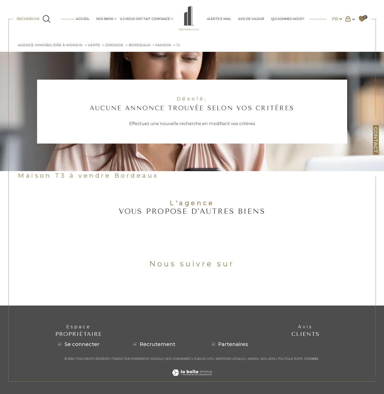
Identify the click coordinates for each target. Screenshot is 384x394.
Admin (253, 359)
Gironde (114, 45)
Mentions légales (230, 359)
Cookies (311, 359)
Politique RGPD (290, 359)
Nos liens (268, 359)
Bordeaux (139, 45)
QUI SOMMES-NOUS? (287, 19)
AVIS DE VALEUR (251, 19)
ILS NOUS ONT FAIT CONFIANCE (145, 19)
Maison (163, 45)
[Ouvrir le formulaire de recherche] (37, 19)
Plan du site (203, 359)
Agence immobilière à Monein (50, 45)
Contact (376, 140)
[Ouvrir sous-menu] (115, 18)
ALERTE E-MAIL (219, 19)
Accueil (83, 19)
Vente (94, 45)
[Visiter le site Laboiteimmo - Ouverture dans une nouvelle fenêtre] (192, 378)
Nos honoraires (178, 359)
